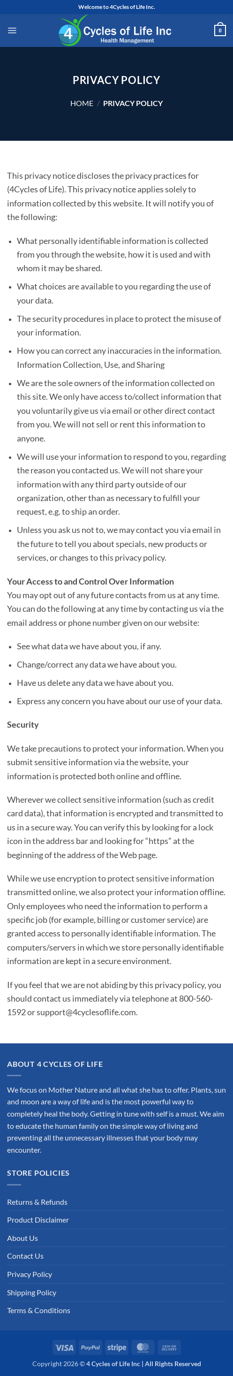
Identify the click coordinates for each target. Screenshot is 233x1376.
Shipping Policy (31, 1292)
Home (81, 103)
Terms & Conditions (38, 1310)
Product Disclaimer (38, 1219)
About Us (22, 1237)
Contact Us (25, 1255)
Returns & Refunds (37, 1201)
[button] (12, 30)
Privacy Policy (29, 1274)
